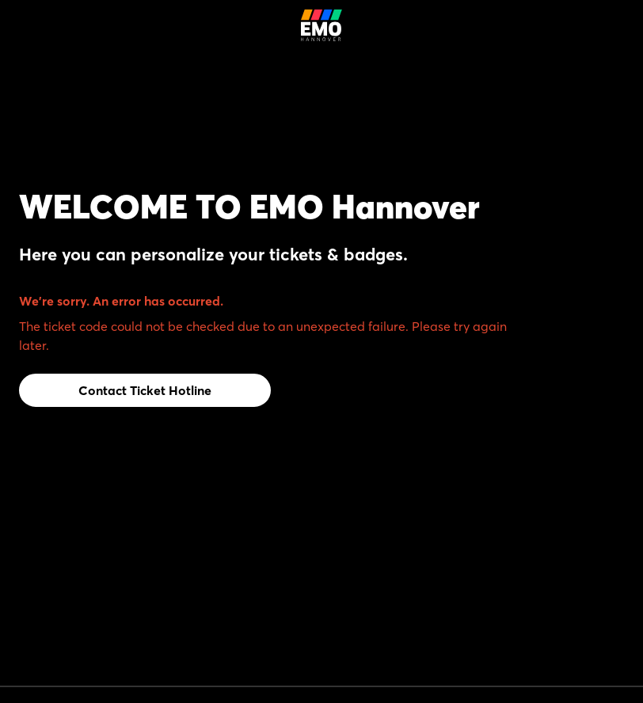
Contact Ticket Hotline (144, 390)
